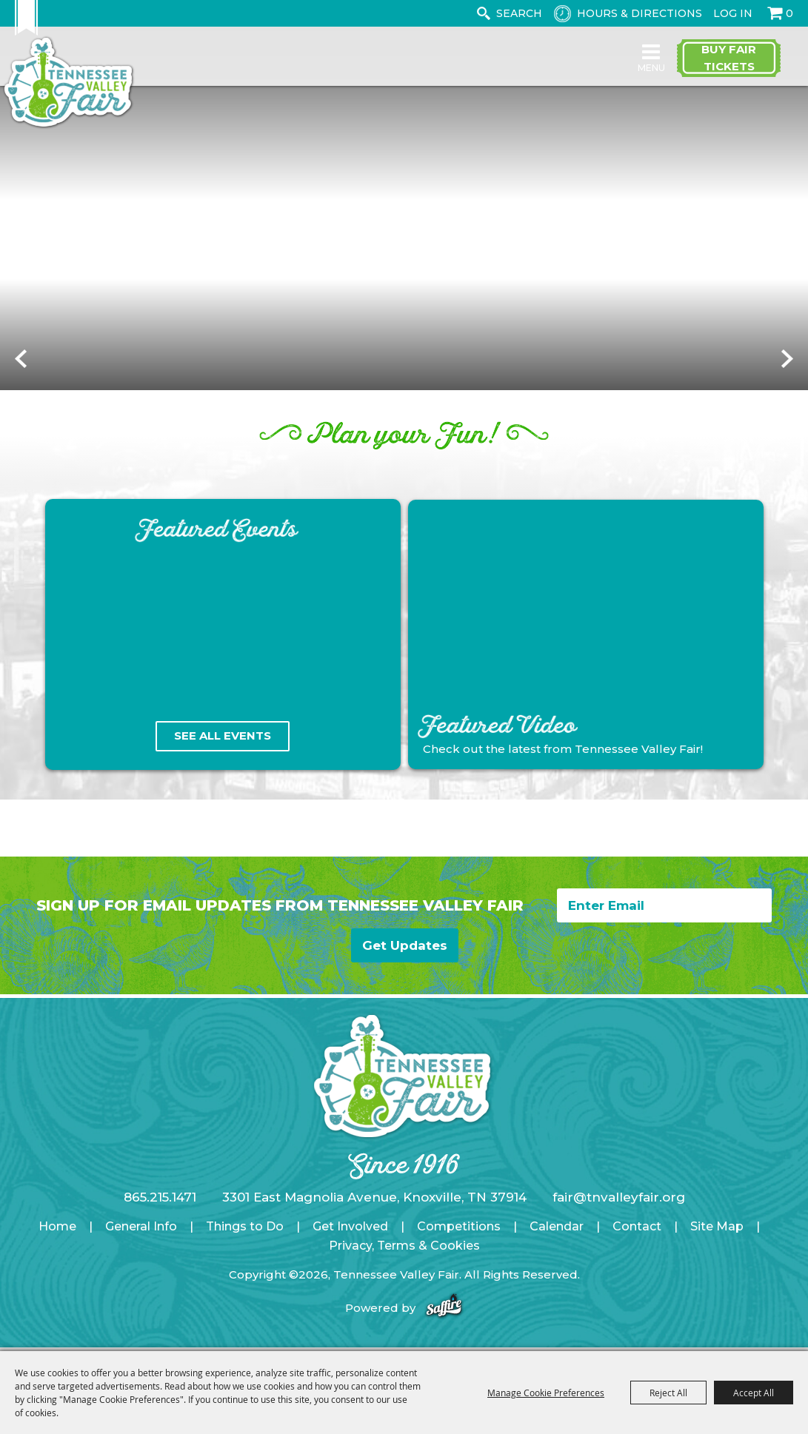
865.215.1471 (160, 1214)
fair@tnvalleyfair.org (618, 1214)
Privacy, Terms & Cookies (404, 1263)
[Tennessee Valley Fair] (91, 88)
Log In (732, 13)
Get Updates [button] (407, 962)
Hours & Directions (639, 13)
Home (57, 1243)
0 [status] (789, 13)
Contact (636, 1243)
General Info (141, 1243)
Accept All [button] (753, 1392)
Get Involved (350, 1243)
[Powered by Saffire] (444, 1325)
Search (483, 13)
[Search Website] (522, 13)
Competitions (459, 1243)
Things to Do (245, 1243)
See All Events (222, 759)
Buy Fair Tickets (728, 65)
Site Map (717, 1243)
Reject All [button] (668, 1392)
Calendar (557, 1243)
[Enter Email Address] (664, 928)
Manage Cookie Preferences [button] (545, 1392)
